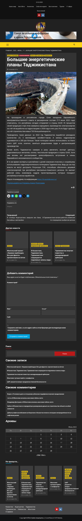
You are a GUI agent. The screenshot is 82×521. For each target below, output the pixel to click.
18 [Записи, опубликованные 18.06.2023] (71, 442)
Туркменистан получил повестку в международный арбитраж (28, 374)
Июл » (43, 455)
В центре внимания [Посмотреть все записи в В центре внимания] (24, 55)
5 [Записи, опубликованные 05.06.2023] (10, 438)
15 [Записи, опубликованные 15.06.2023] (41, 442)
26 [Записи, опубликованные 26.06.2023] (11, 451)
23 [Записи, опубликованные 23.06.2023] (51, 446)
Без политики (53, 6)
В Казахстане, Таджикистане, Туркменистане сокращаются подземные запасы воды (41, 255)
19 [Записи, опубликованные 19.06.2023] (11, 446)
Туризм (62, 6)
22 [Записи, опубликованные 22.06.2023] (41, 446)
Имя (9, 309)
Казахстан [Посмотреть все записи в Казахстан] (34, 243)
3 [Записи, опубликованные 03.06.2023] (61, 434)
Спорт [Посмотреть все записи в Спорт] (66, 475)
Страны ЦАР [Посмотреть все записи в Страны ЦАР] (40, 55)
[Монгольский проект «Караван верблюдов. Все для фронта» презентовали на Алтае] (17, 239)
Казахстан (9, 507)
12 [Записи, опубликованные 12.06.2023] (11, 442)
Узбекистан (22, 509)
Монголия (31, 509)
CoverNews (49, 518)
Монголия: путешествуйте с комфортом (20, 378)
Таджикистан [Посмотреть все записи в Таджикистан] (48, 55)
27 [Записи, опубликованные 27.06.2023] (21, 451)
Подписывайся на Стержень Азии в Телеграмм (26, 183)
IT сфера (69, 6)
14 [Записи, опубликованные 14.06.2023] (31, 442)
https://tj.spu (42, 179)
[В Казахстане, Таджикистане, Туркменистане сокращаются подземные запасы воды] (41, 239)
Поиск (8, 346)
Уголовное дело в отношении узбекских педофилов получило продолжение (38, 394)
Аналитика (30, 6)
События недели (41, 6)
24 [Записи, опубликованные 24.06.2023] (61, 446)
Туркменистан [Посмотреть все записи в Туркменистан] (43, 246)
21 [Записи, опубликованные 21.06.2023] (31, 446)
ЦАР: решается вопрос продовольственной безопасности (26, 382)
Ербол (9, 406)
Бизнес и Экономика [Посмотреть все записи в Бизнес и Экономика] (13, 55)
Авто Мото (21, 6)
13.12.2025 (11, 260)
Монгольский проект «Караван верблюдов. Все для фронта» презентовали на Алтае (35, 367)
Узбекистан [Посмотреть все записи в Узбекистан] (68, 478)
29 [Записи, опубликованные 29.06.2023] (41, 451)
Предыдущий (24, 217)
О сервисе (9, 512)
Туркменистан (11, 509)
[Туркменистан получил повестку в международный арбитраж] (65, 239)
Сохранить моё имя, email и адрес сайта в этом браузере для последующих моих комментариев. (37, 329)
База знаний (41, 11)
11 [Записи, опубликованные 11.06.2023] (71, 438)
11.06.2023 (12, 69)
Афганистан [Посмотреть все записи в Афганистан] (68, 469)
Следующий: (58, 217)
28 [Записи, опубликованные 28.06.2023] (31, 451)
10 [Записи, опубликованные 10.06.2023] (61, 438)
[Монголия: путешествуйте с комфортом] (55, 473)
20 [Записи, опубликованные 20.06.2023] (21, 446)
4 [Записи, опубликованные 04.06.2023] (71, 434)
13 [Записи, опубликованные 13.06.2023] (21, 442)
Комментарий (12, 282)
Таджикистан (30, 507)
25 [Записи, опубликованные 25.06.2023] (71, 446)
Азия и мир (12, 6)
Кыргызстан (19, 507)
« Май (38, 455)
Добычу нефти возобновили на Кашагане (21, 413)
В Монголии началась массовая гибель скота (27, 398)
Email (44, 309)
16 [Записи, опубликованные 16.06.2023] (51, 442)
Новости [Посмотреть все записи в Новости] (33, 55)
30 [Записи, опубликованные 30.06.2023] (51, 451)
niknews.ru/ (52, 179)
